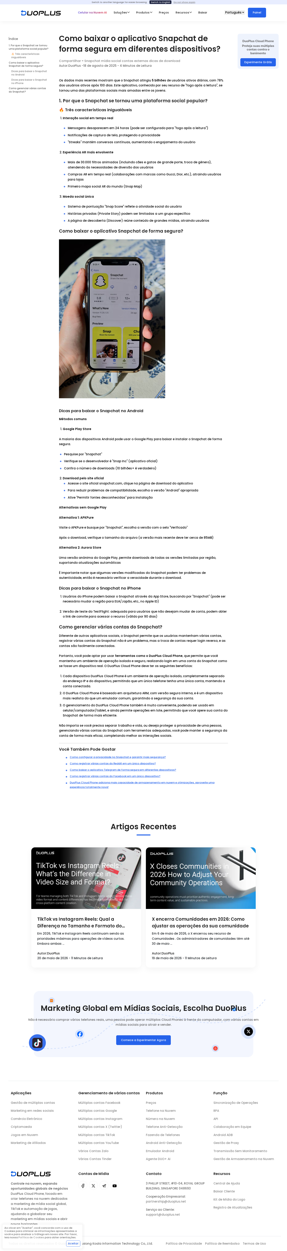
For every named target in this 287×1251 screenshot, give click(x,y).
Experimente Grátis (258, 62)
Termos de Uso (254, 1243)
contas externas (135, 61)
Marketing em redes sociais (32, 1113)
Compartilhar (70, 61)
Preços (164, 13)
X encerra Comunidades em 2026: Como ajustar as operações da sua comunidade (200, 922)
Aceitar (73, 1243)
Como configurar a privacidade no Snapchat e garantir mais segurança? (118, 757)
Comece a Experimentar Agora (143, 1043)
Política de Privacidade (184, 1243)
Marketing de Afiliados (28, 1146)
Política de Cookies (31, 1237)
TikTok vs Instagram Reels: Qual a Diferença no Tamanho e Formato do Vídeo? (79, 922)
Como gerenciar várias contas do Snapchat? (27, 90)
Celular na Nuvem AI (92, 13)
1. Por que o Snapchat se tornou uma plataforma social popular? (28, 47)
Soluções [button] (120, 13)
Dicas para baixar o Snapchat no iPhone (29, 81)
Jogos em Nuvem (24, 1138)
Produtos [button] (142, 13)
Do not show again (184, 2)
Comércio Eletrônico (26, 1122)
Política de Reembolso (222, 1243)
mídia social (111, 61)
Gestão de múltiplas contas (33, 1105)
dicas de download (164, 61)
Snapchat (92, 61)
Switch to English (160, 2)
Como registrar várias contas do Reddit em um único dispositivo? (113, 763)
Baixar (202, 13)
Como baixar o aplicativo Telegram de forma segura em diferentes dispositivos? (123, 770)
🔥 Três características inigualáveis (25, 55)
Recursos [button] (182, 13)
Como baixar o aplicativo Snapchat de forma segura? (26, 64)
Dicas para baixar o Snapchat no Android (29, 73)
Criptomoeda (21, 1129)
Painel (257, 13)
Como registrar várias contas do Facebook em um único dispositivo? (115, 776)
